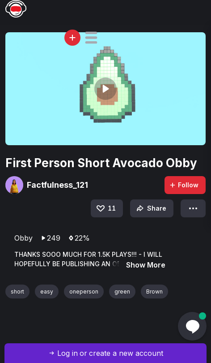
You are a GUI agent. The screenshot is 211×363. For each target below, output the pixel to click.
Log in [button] (67, 353)
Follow (183, 185)
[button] (91, 38)
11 (105, 208)
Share (150, 208)
